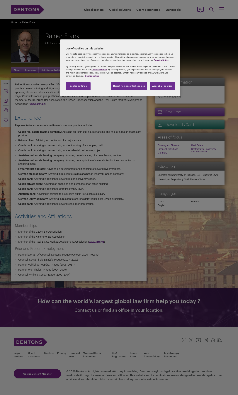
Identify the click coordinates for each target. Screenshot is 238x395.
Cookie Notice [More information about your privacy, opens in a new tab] (92, 76)
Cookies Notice (161, 60)
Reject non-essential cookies (129, 86)
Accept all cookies (162, 86)
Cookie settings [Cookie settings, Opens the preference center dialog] (78, 86)
